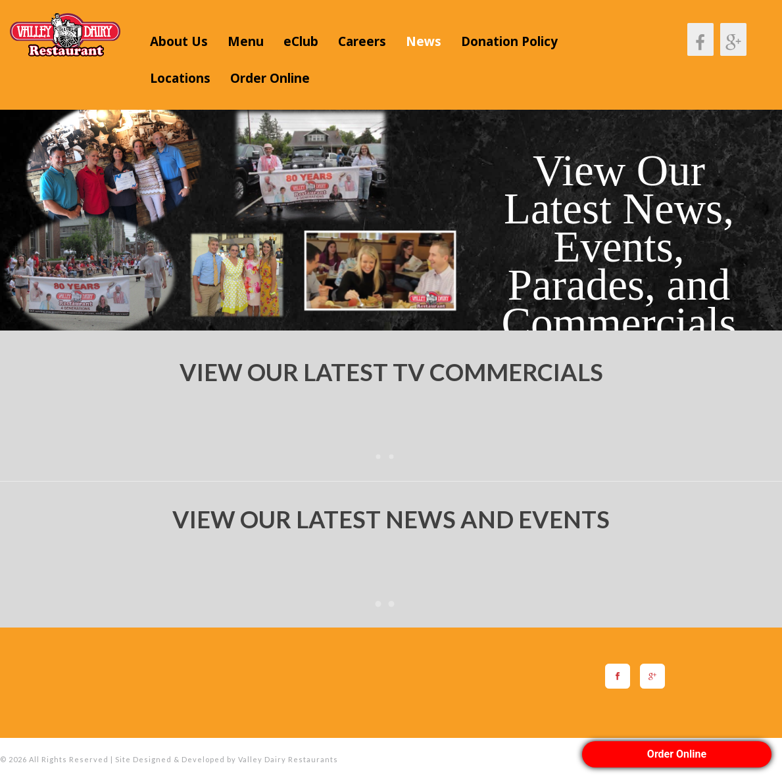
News (423, 41)
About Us (179, 41)
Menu (246, 41)
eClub (300, 41)
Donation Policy (509, 41)
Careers (362, 41)
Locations (180, 78)
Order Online (270, 78)
